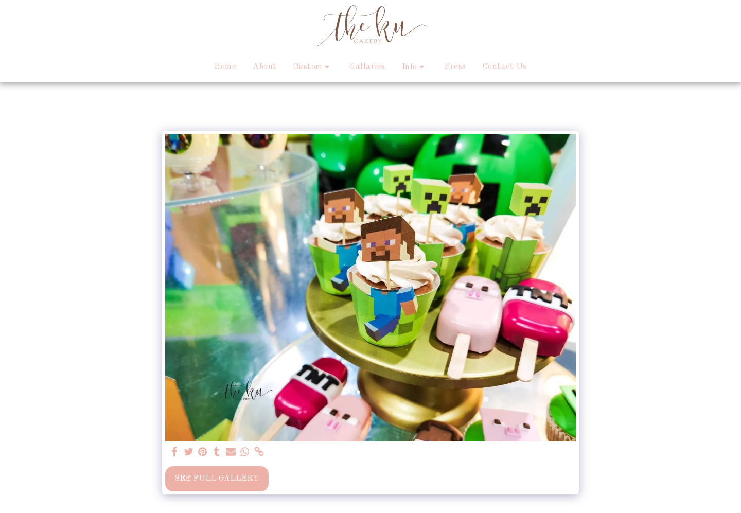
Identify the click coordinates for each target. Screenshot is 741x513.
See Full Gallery (216, 478)
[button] (313, 67)
